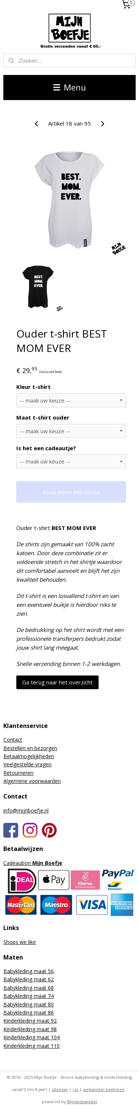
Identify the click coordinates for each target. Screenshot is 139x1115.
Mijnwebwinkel (82, 1101)
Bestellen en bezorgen (30, 748)
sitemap (60, 1089)
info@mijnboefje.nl (26, 810)
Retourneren (18, 772)
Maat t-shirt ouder (42, 417)
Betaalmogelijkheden (28, 756)
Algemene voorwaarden (32, 780)
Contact (12, 739)
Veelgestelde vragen (27, 764)
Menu (69, 87)
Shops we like (19, 941)
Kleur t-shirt (33, 386)
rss (75, 1089)
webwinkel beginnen (104, 1089)
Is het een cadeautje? (46, 447)
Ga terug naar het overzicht (57, 681)
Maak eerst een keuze (71, 491)
